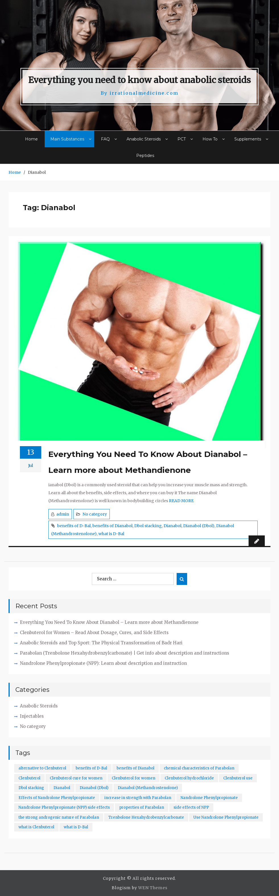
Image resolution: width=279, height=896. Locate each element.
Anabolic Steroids (144, 139)
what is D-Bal (111, 533)
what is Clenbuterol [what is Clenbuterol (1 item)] (36, 827)
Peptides (145, 155)
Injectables (32, 716)
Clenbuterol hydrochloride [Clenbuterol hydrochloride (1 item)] (189, 778)
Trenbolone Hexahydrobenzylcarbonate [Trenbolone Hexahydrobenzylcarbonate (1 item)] (146, 817)
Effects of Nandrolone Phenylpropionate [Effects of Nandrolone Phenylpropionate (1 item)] (56, 797)
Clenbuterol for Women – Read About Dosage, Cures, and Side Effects (94, 632)
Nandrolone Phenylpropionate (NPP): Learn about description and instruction (103, 663)
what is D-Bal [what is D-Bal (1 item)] (76, 827)
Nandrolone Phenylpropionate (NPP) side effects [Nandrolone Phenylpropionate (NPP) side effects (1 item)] (64, 807)
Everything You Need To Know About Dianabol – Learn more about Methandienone (147, 462)
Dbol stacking (148, 525)
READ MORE (181, 500)
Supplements (247, 139)
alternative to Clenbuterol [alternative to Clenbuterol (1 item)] (42, 768)
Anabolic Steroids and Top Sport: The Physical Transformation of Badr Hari (101, 642)
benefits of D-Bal (74, 525)
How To (210, 139)
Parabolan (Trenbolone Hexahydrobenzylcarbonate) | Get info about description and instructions (124, 653)
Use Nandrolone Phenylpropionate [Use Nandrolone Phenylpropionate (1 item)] (226, 817)
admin (62, 514)
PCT (181, 139)
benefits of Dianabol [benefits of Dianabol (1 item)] (135, 768)
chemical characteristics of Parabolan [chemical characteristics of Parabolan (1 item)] (199, 768)
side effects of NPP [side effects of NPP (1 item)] (191, 807)
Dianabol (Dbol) (198, 525)
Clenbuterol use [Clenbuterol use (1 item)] (238, 778)
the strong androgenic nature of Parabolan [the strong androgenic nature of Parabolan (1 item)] (58, 817)
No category (94, 514)
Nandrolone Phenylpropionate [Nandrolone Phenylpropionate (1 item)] (209, 797)
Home (31, 139)
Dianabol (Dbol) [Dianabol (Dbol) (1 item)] (94, 787)
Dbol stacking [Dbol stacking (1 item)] (31, 787)
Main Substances (67, 139)
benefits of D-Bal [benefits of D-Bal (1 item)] (91, 768)
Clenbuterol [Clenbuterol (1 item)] (29, 778)
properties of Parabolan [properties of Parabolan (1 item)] (141, 807)
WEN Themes (153, 887)
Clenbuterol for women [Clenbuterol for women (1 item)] (133, 778)
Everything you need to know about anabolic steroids (139, 80)
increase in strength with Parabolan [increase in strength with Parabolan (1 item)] (137, 797)
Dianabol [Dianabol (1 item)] (61, 787)
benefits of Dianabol (112, 525)
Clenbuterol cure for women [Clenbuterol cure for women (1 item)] (76, 778)
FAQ (105, 139)
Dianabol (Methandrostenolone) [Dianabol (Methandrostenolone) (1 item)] (148, 787)
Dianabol (172, 525)
